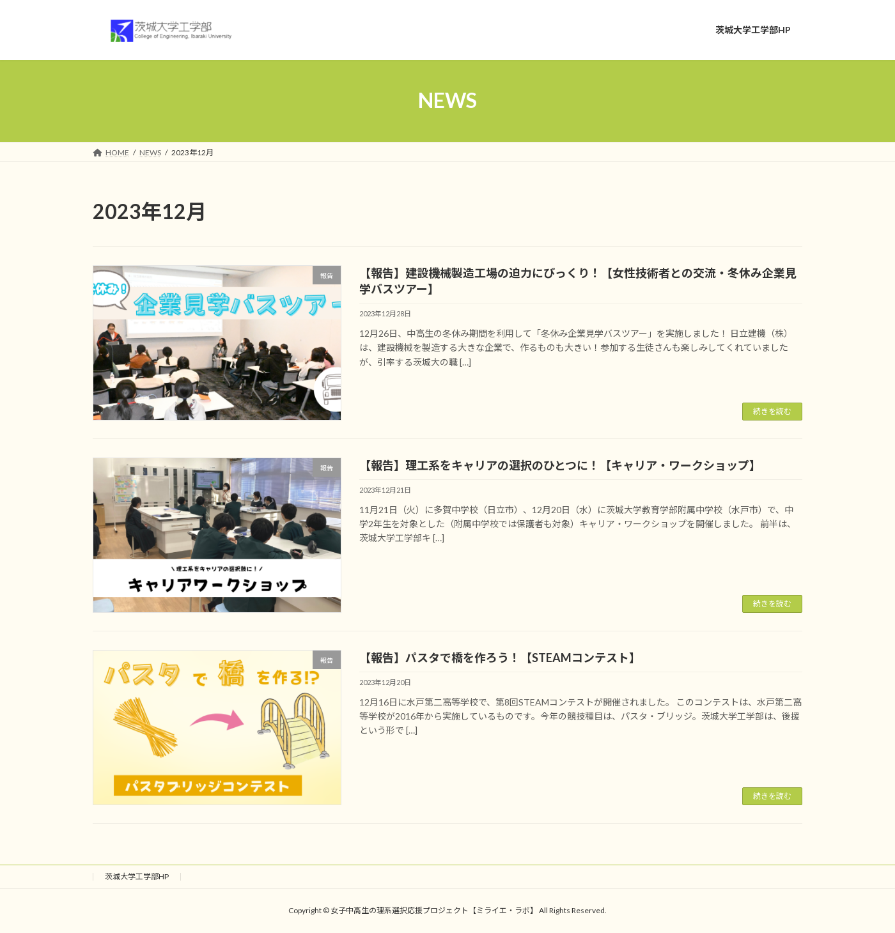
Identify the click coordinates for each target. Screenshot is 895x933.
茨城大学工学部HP (137, 876)
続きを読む (772, 411)
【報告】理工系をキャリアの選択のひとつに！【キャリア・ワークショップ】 (560, 465)
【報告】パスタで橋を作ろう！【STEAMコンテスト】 (500, 658)
